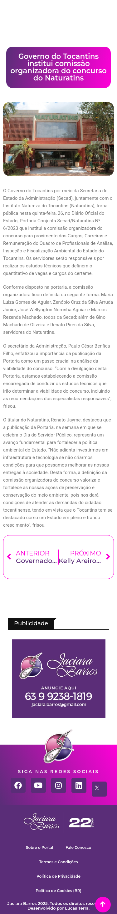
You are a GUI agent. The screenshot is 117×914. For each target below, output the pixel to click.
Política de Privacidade (58, 876)
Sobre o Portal (39, 847)
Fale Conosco (78, 847)
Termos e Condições (58, 862)
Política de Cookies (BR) (58, 890)
